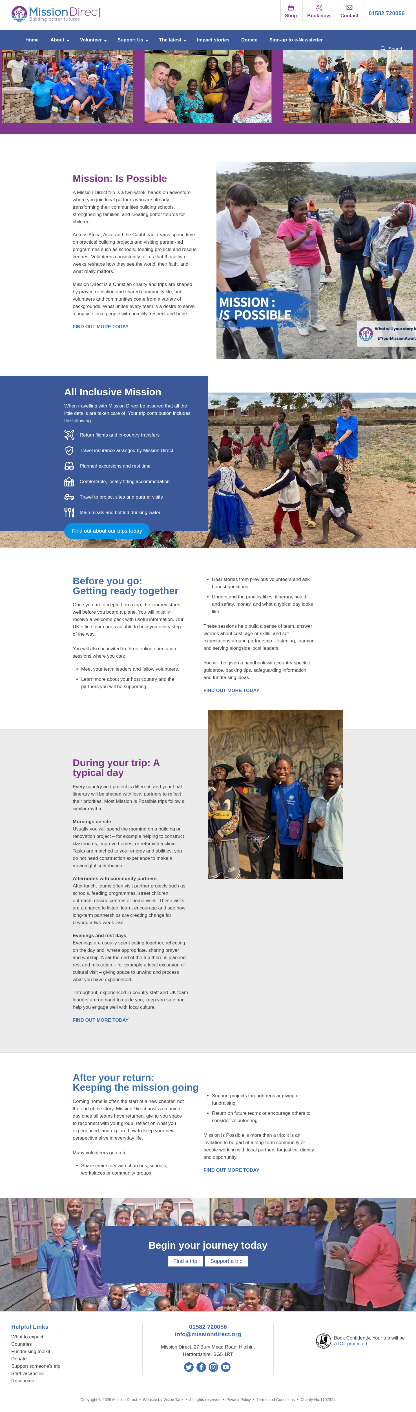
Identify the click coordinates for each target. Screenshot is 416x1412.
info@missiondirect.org (208, 1331)
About (57, 38)
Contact (349, 11)
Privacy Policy (238, 1397)
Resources (22, 1378)
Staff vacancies (27, 1371)
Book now (318, 11)
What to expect (27, 1334)
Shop (291, 11)
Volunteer (91, 38)
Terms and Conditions (275, 1397)
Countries (21, 1341)
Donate (249, 38)
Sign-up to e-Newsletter (296, 38)
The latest (170, 38)
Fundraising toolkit (30, 1349)
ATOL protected (350, 1341)
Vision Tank (173, 1397)
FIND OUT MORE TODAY (101, 326)
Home (32, 38)
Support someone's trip (35, 1363)
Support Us (130, 38)
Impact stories (213, 38)
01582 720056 (387, 13)
